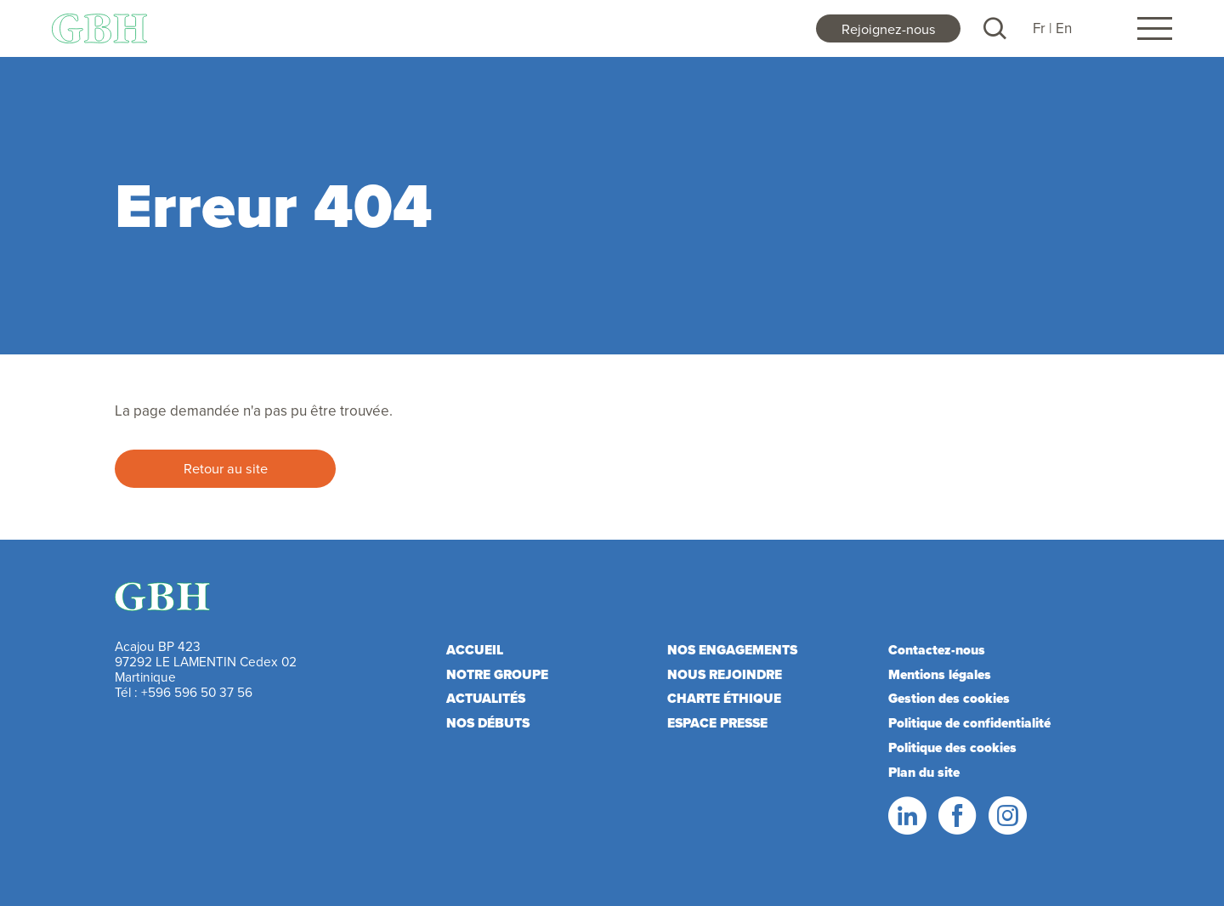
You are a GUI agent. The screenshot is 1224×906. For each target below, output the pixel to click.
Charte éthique (724, 698)
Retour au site (226, 468)
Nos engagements (732, 650)
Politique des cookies (952, 747)
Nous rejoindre (724, 674)
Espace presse (717, 723)
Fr (1039, 28)
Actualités (485, 698)
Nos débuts (488, 723)
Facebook (956, 816)
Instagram (1006, 816)
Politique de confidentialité (969, 723)
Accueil (474, 650)
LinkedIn (906, 816)
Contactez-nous (936, 650)
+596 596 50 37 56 (196, 691)
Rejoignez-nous (889, 28)
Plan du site (924, 772)
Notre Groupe (497, 674)
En (1064, 28)
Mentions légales (939, 674)
